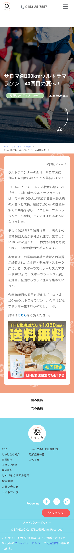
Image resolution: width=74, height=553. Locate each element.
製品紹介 (7, 470)
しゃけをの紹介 (11, 454)
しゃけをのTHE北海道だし (44, 449)
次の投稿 (37, 408)
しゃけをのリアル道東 (21, 146)
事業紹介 (7, 459)
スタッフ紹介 (9, 465)
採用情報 (7, 481)
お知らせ (34, 459)
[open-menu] (65, 6)
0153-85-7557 (36, 6)
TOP (6, 146)
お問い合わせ (10, 487)
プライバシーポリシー (37, 522)
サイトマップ (10, 492)
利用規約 (52, 543)
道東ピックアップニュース (25, 95)
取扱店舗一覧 (36, 454)
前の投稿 (37, 400)
